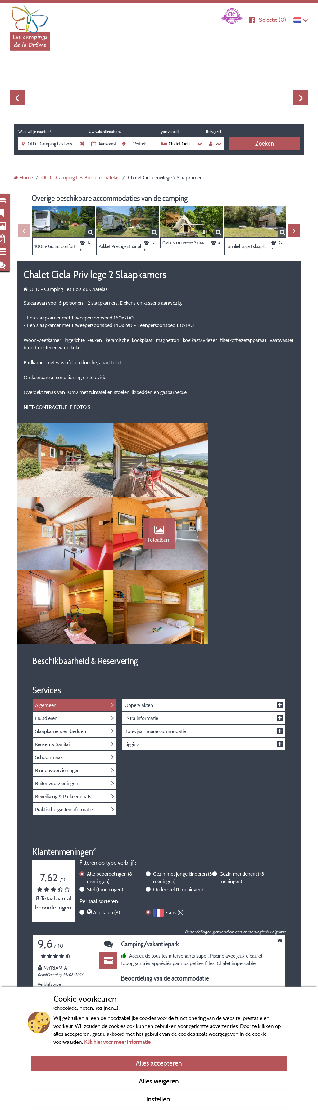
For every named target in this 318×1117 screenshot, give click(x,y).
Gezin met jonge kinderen (182, 805)
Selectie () (272, 19)
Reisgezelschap (215, 131)
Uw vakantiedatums (105, 131)
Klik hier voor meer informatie (117, 1042)
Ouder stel (178, 817)
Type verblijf (169, 131)
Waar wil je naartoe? (34, 131)
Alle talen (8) (106, 840)
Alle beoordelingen (109, 805)
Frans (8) (174, 840)
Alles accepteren (159, 1063)
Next (300, 97)
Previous (17, 97)
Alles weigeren (159, 1081)
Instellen (159, 1099)
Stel (105, 817)
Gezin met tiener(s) (242, 805)
